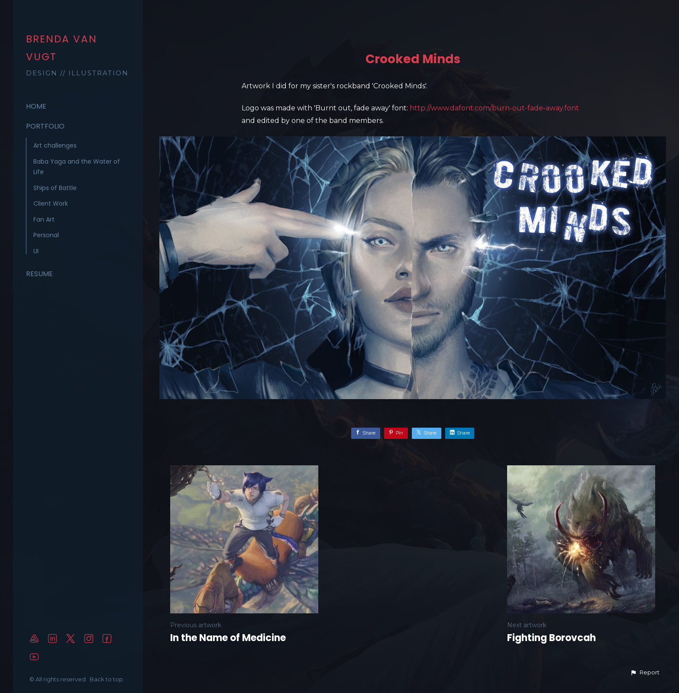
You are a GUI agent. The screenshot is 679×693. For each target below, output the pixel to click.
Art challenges (55, 145)
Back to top (107, 679)
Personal (46, 235)
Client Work (50, 203)
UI (36, 251)
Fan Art (44, 219)
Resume (39, 274)
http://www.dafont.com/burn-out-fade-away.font (494, 108)
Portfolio (45, 126)
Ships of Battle (55, 188)
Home (36, 106)
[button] (645, 672)
